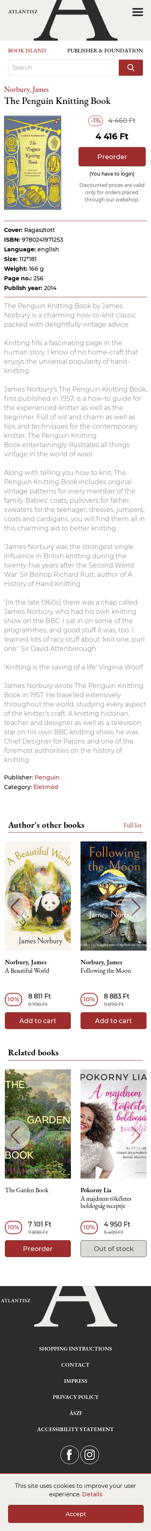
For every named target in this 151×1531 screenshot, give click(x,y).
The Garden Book (27, 1190)
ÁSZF (75, 1413)
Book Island (27, 50)
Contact (75, 1364)
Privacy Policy (76, 1396)
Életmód (45, 787)
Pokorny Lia (96, 1190)
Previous (15, 907)
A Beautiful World (27, 971)
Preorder (112, 157)
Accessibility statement (75, 1429)
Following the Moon (106, 971)
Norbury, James (26, 89)
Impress (75, 1380)
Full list (133, 825)
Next (136, 907)
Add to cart (37, 1021)
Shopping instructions (75, 1348)
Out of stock (114, 1249)
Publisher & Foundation (105, 50)
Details (92, 1494)
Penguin (47, 777)
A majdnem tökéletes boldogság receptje (106, 1202)
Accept (76, 1514)
